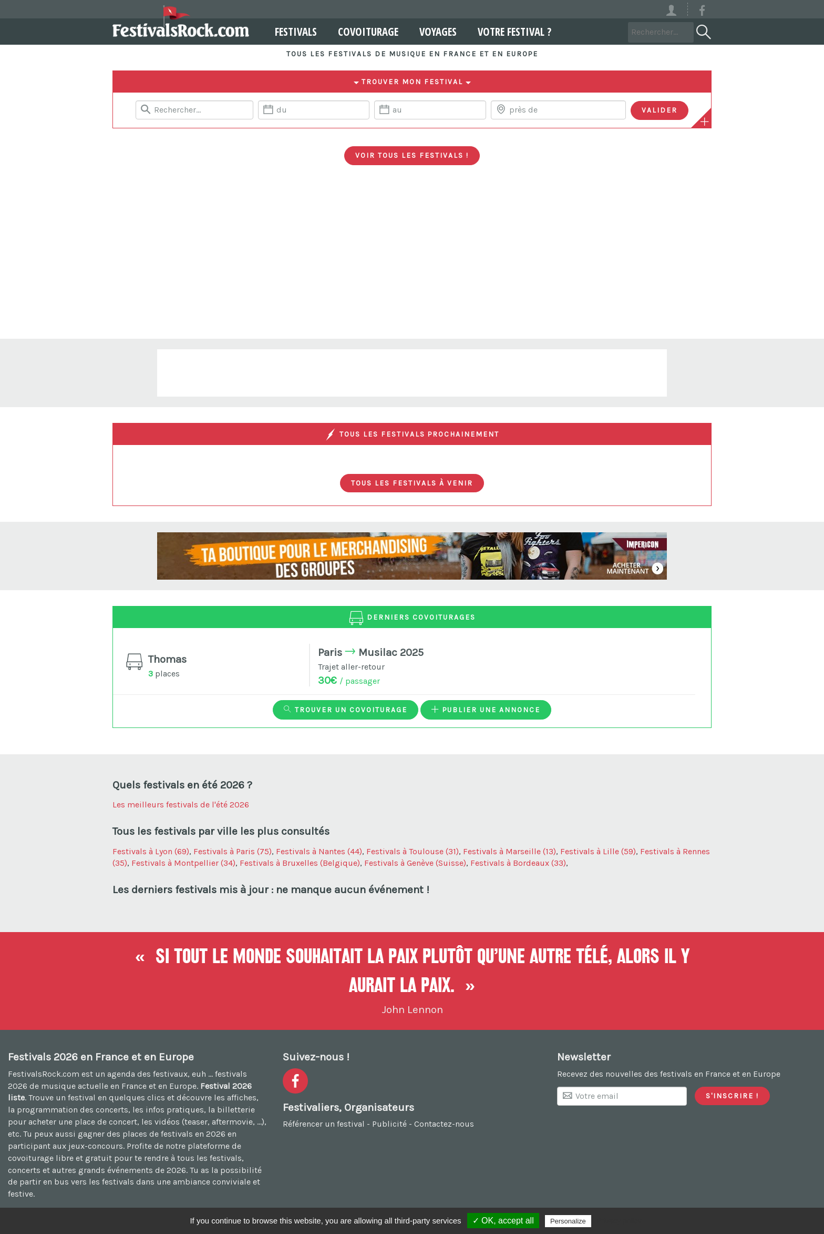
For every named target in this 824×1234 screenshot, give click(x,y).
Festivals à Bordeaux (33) (518, 863)
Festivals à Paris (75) (232, 851)
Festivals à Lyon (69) (150, 851)
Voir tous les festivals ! (412, 155)
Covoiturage (363, 31)
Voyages (433, 31)
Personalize (568, 1221)
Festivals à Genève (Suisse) (415, 863)
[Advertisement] (412, 259)
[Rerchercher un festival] (194, 109)
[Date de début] (313, 109)
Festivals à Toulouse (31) (412, 851)
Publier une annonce (485, 709)
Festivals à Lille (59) (598, 851)
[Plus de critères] (705, 121)
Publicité (389, 1124)
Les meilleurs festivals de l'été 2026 (180, 805)
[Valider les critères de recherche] (659, 110)
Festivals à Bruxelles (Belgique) (300, 863)
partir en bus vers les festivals (76, 1182)
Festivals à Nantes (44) (319, 851)
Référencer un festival (324, 1124)
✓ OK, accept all (503, 1220)
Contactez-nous (444, 1124)
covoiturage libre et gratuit (60, 1158)
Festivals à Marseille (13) (509, 851)
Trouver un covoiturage (345, 709)
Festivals (291, 31)
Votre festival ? (510, 31)
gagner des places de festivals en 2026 (151, 1134)
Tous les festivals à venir (412, 483)
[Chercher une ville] (558, 109)
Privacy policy (619, 1221)
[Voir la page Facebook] (702, 12)
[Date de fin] (430, 109)
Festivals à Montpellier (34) (183, 863)
